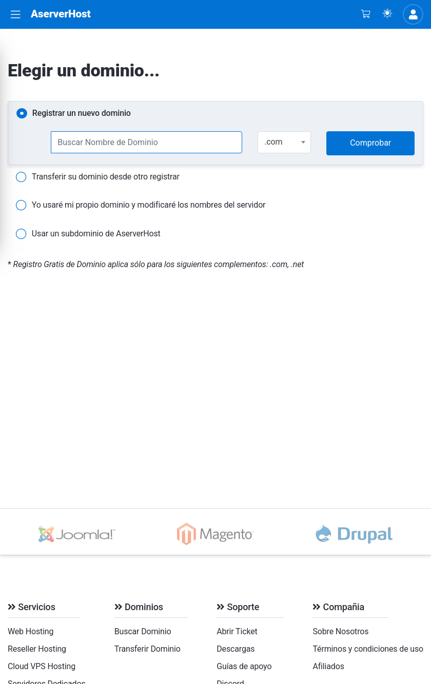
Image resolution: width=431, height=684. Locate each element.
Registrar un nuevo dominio (73, 114)
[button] (15, 14)
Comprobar (370, 143)
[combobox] (284, 142)
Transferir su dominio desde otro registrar (98, 177)
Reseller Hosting (37, 649)
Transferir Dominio (147, 649)
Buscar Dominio (142, 631)
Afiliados (328, 666)
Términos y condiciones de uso (367, 649)
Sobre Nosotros (340, 631)
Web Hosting (30, 631)
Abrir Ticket (237, 631)
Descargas (235, 649)
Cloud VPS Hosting (41, 666)
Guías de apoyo (244, 666)
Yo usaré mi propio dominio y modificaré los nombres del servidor (140, 205)
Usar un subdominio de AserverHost (88, 234)
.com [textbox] (273, 142)
